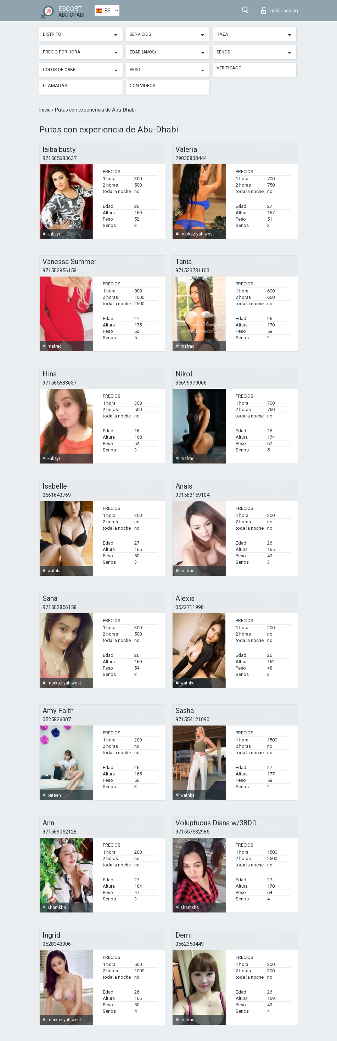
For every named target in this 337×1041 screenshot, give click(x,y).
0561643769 (57, 495)
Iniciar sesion (279, 10)
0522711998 (189, 607)
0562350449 (189, 944)
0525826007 (57, 719)
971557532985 (192, 832)
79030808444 (191, 158)
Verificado (229, 67)
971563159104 (192, 495)
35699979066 (191, 383)
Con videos (143, 85)
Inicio (45, 110)
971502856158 (60, 270)
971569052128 (60, 832)
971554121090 (192, 719)
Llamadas (55, 85)
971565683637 (60, 158)
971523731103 (192, 270)
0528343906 (57, 944)
